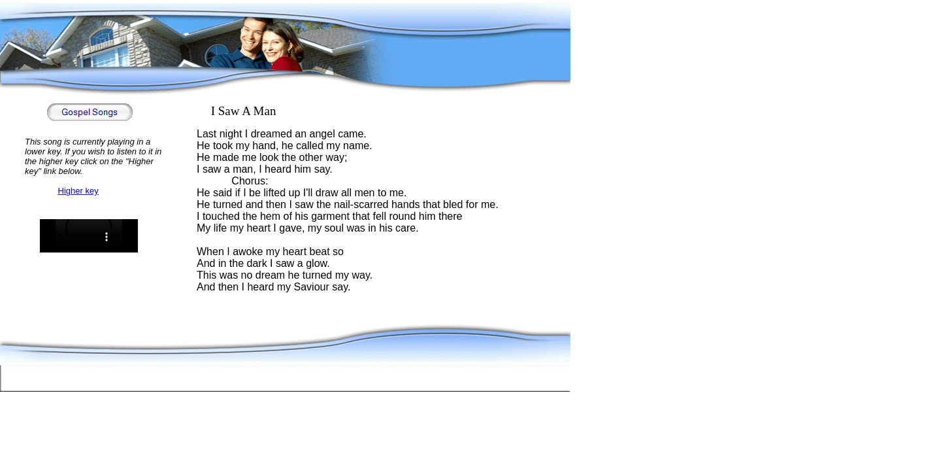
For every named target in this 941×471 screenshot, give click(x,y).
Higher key (78, 191)
